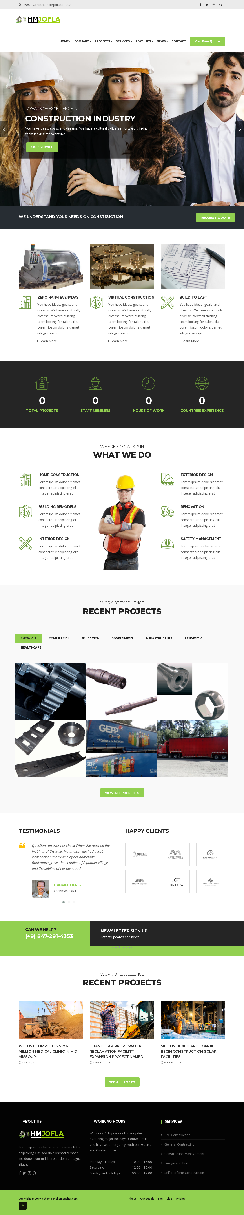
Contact (178, 41)
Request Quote (215, 218)
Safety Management (201, 539)
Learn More (47, 341)
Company (82, 41)
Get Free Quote (207, 41)
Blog (169, 1198)
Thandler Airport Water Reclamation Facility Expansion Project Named (116, 1051)
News (162, 41)
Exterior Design (197, 475)
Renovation (192, 507)
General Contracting (179, 1144)
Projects (103, 41)
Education (90, 638)
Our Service (42, 147)
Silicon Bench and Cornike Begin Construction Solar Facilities (189, 1051)
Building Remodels (57, 507)
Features (144, 41)
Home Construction (59, 475)
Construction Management (184, 1153)
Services (124, 41)
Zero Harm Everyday (57, 297)
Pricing (180, 1198)
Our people (147, 1198)
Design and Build (176, 1163)
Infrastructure (159, 638)
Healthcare (31, 647)
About (132, 1198)
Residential (194, 638)
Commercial (59, 638)
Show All (29, 638)
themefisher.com (67, 1198)
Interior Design (54, 539)
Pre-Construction (177, 1135)
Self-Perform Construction (184, 1172)
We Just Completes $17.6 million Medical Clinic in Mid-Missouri (49, 1051)
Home (65, 41)
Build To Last (194, 297)
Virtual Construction (131, 297)
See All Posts (122, 1082)
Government (122, 638)
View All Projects (122, 793)
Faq (160, 1198)
